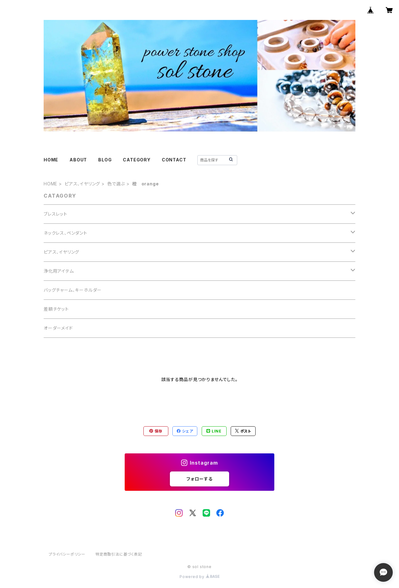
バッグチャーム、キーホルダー (73, 290)
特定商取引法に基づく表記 (118, 554)
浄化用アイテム (59, 271)
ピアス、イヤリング (82, 183)
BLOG (105, 159)
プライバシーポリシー (67, 554)
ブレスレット (55, 214)
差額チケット (56, 309)
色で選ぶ (116, 183)
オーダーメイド (58, 328)
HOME (51, 159)
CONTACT (174, 159)
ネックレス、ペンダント (65, 233)
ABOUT (78, 159)
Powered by (199, 576)
